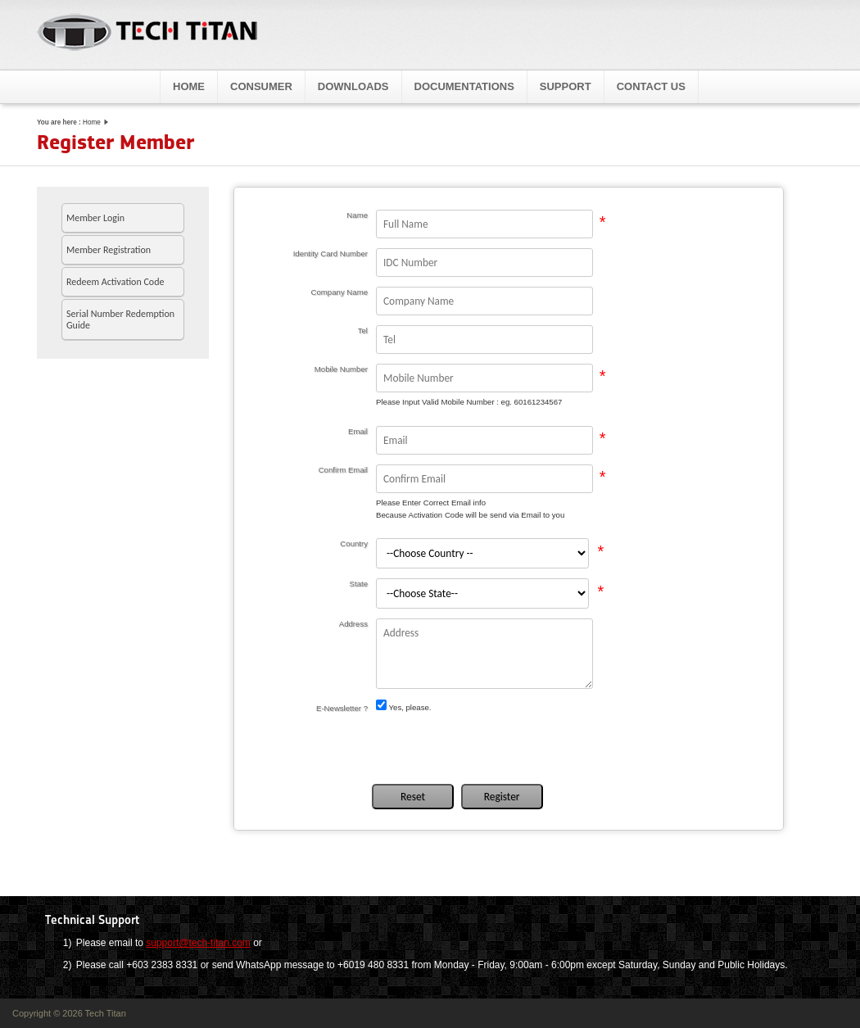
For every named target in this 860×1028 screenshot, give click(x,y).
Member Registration (108, 250)
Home (189, 86)
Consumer (261, 86)
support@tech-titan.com (198, 943)
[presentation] (493, 748)
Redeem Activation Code (115, 282)
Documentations (464, 86)
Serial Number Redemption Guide (120, 319)
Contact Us (651, 86)
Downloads (353, 86)
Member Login (95, 218)
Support (565, 86)
